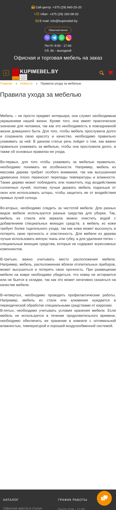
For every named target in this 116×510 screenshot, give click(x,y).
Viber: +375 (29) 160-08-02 (57, 14)
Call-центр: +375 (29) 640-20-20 (56, 7)
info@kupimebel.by (64, 21)
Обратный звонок (58, 30)
